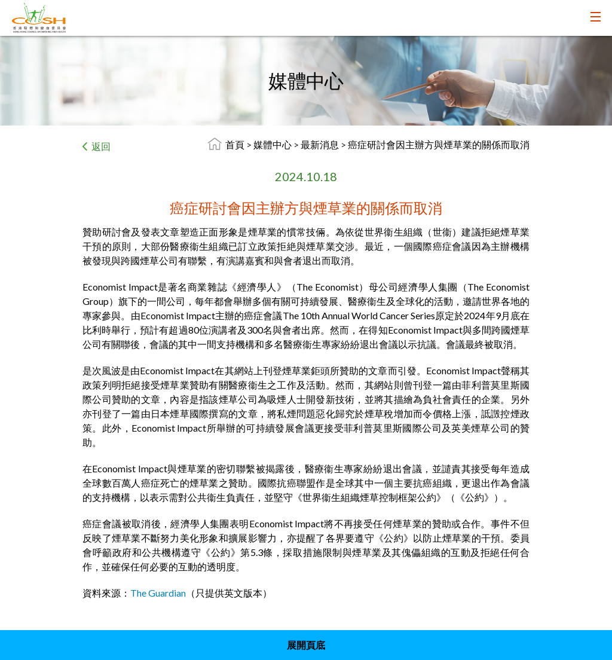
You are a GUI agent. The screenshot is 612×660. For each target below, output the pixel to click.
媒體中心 (273, 144)
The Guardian (158, 592)
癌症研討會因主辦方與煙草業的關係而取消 (439, 144)
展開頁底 (306, 644)
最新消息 (321, 144)
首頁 (234, 144)
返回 (101, 146)
